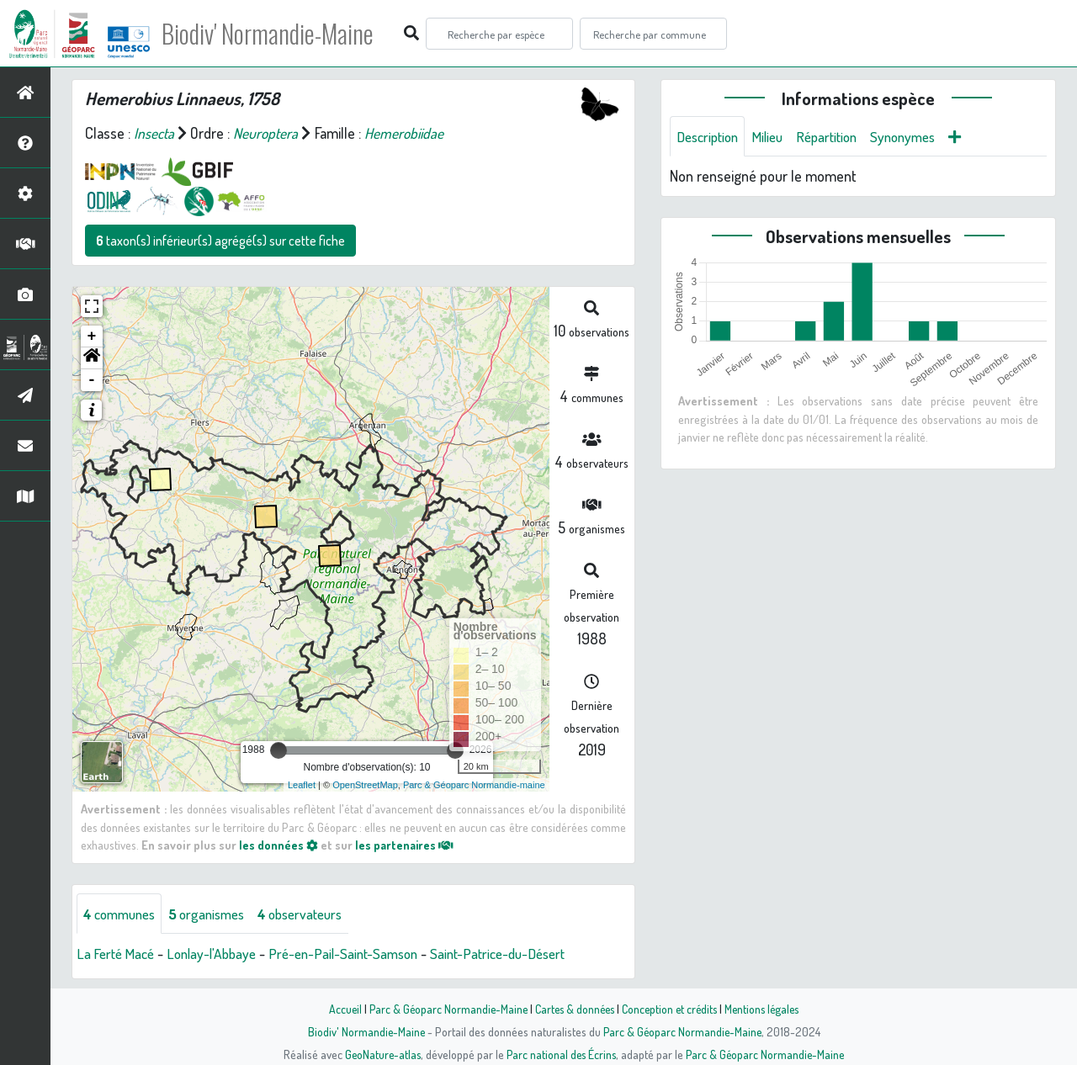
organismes (216, 913)
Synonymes (918, 136)
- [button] (92, 380)
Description (710, 136)
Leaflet (302, 785)
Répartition (837, 136)
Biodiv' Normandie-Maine (276, 33)
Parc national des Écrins (561, 1054)
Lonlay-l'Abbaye (219, 954)
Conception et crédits (671, 1008)
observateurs (317, 913)
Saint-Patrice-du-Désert (520, 954)
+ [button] (92, 336)
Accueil (337, 1008)
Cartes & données (572, 1008)
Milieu (774, 136)
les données (278, 844)
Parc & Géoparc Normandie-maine (474, 785)
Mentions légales (767, 1008)
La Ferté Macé (118, 954)
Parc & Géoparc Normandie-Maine (442, 1008)
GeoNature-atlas (380, 1054)
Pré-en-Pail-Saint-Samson (357, 954)
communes (122, 913)
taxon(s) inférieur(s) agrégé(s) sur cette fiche (220, 240)
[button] (92, 358)
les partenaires (405, 844)
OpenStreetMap (365, 785)
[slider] (278, 750)
